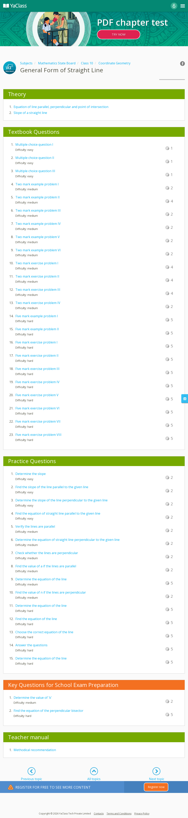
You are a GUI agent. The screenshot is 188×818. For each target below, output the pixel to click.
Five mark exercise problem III (37, 369)
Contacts (99, 813)
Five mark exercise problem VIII (38, 434)
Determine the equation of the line (41, 579)
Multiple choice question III (35, 171)
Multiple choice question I (34, 144)
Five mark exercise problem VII (37, 421)
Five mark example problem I (36, 316)
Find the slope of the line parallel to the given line (51, 487)
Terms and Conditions (119, 813)
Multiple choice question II (34, 158)
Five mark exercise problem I (36, 342)
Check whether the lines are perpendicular (46, 553)
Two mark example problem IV (38, 223)
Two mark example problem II (37, 197)
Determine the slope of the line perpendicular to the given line (61, 500)
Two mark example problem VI (38, 250)
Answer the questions (31, 645)
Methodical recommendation (35, 750)
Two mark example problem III (38, 210)
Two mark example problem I (37, 184)
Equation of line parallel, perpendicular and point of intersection (61, 107)
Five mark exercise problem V (37, 395)
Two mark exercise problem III (37, 289)
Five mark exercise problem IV (37, 382)
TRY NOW (119, 34)
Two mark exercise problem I (36, 263)
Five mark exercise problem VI (37, 408)
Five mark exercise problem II (37, 355)
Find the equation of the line (36, 619)
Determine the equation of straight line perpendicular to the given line (67, 540)
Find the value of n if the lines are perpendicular (50, 592)
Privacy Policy (141, 813)
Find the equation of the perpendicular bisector (48, 710)
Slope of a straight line (30, 113)
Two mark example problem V (37, 237)
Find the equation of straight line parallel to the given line (57, 513)
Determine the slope (30, 474)
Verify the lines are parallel (35, 526)
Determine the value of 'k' (33, 697)
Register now (156, 787)
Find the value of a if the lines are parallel (45, 566)
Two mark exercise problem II (37, 276)
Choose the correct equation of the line (44, 632)
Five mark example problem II (37, 329)
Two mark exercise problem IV (37, 303)
